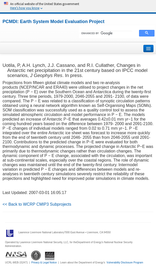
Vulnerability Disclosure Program (124, 262)
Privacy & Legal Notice (44, 262)
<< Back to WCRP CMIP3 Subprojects (37, 204)
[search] (106, 33)
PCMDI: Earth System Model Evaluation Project (53, 21)
